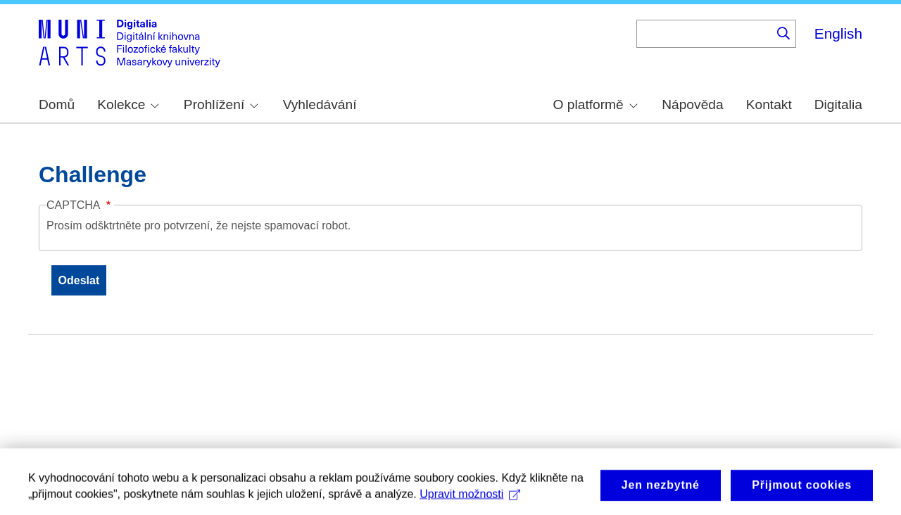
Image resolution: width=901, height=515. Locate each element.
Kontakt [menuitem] (769, 104)
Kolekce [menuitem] (128, 104)
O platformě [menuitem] (595, 104)
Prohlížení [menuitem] (221, 104)
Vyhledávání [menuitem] (320, 104)
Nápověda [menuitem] (692, 104)
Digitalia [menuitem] (838, 104)
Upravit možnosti (470, 498)
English (838, 33)
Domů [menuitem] (57, 104)
